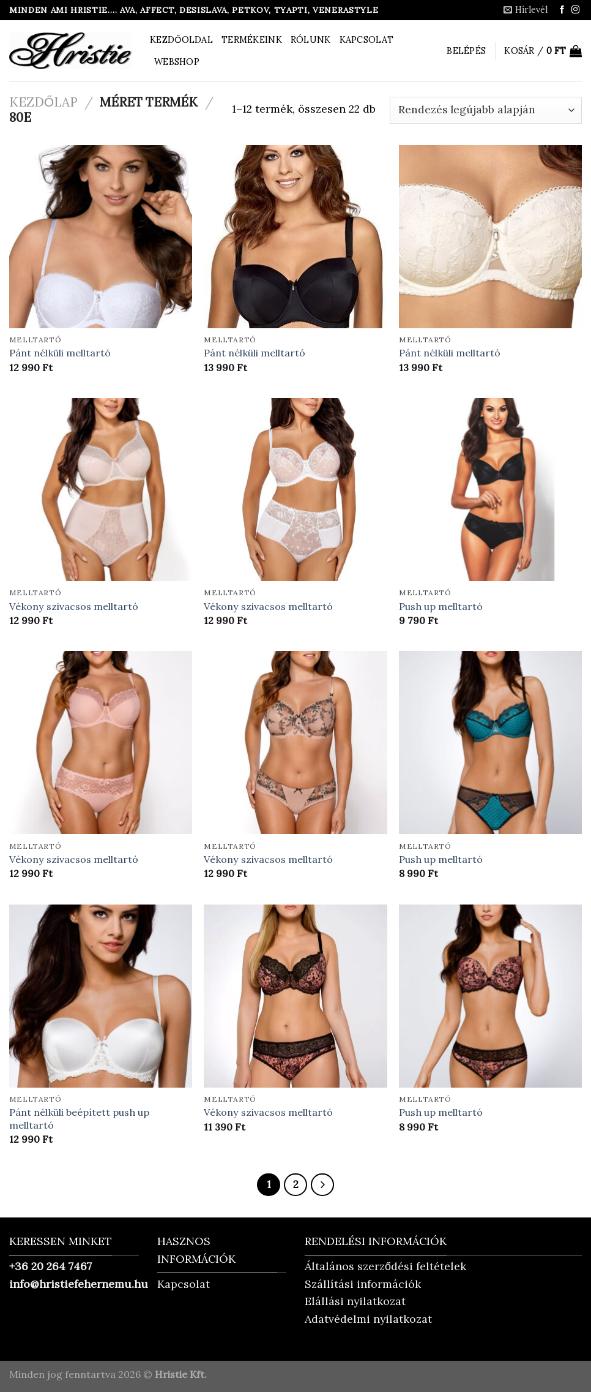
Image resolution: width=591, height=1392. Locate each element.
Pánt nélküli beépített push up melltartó (79, 1118)
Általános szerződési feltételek (385, 1266)
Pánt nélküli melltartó (60, 353)
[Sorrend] (486, 110)
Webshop (176, 61)
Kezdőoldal (181, 39)
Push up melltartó (441, 606)
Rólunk (311, 39)
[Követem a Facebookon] (562, 10)
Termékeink (251, 39)
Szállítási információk (363, 1284)
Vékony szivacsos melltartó (73, 606)
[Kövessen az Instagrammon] (575, 10)
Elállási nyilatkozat (355, 1301)
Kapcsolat (367, 39)
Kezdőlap (43, 102)
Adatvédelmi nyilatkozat (368, 1319)
